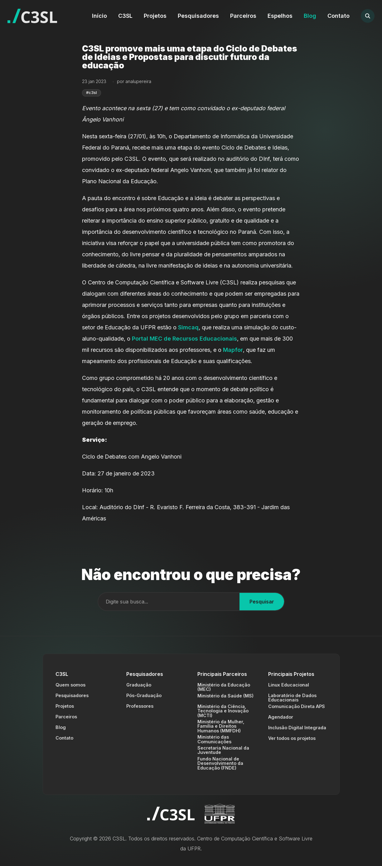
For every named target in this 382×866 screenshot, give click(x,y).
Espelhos (280, 15)
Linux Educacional (288, 684)
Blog (310, 15)
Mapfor (233, 350)
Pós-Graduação (144, 695)
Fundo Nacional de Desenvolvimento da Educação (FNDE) (220, 763)
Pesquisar (261, 601)
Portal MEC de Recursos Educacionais (184, 338)
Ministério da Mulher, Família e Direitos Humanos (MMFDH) (220, 726)
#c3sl (91, 92)
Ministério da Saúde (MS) (225, 695)
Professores (139, 706)
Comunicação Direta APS (296, 706)
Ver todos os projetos (292, 738)
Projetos (155, 15)
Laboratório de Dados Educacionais (292, 697)
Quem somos (70, 684)
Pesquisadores (198, 15)
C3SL (125, 15)
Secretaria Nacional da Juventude (223, 750)
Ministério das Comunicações (214, 739)
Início (99, 15)
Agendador (280, 717)
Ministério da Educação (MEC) (223, 687)
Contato (338, 15)
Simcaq (188, 327)
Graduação (138, 684)
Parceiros (243, 15)
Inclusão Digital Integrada (297, 727)
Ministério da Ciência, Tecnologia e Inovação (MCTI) (223, 711)
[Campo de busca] (168, 601)
